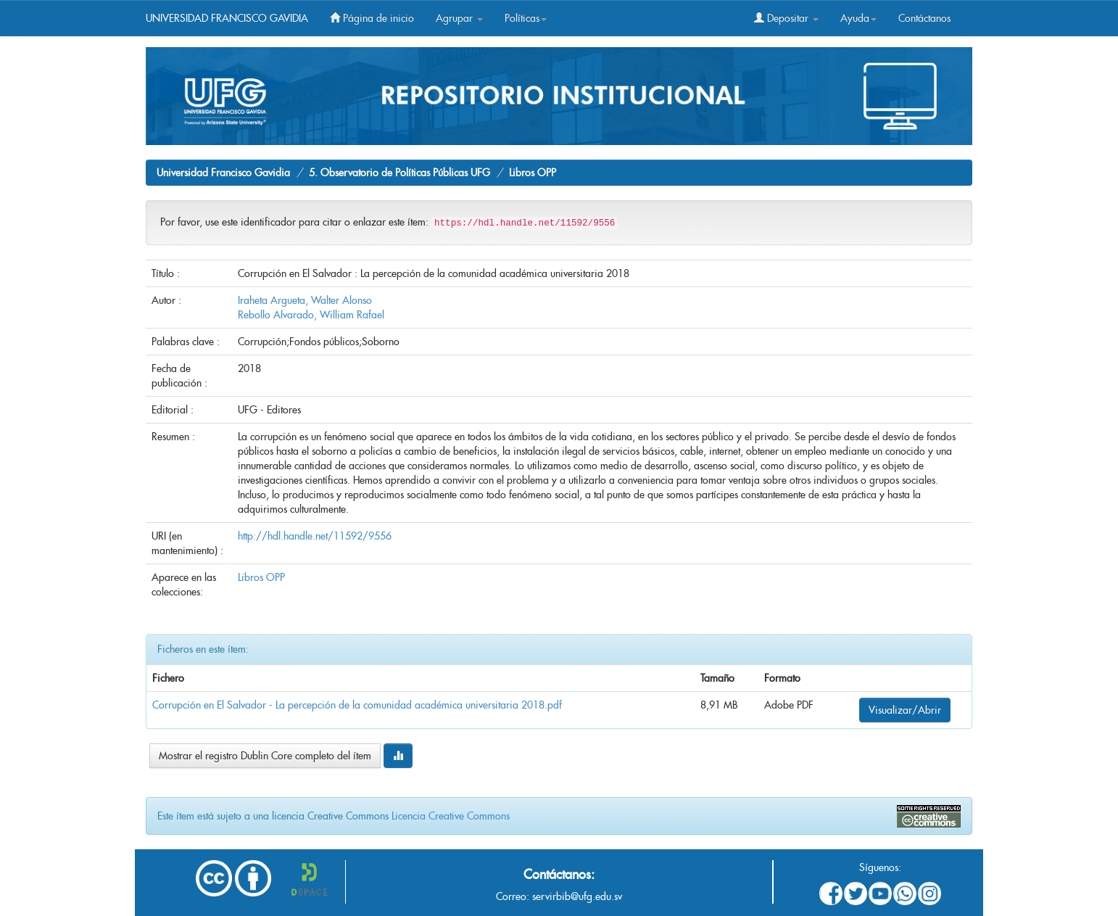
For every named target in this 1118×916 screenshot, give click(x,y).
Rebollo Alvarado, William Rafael (311, 314)
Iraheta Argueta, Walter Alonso (305, 300)
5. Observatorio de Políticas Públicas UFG (399, 172)
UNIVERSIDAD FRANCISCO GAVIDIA (227, 18)
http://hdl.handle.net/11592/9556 (315, 535)
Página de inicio (372, 18)
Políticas (526, 18)
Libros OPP (532, 172)
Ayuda (858, 18)
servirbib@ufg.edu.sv (577, 896)
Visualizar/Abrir (905, 710)
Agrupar (459, 18)
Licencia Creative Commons (451, 815)
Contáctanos (924, 18)
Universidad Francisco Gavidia (223, 172)
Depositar (786, 18)
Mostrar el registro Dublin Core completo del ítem (265, 755)
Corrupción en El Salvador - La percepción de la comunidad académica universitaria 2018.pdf (357, 704)
